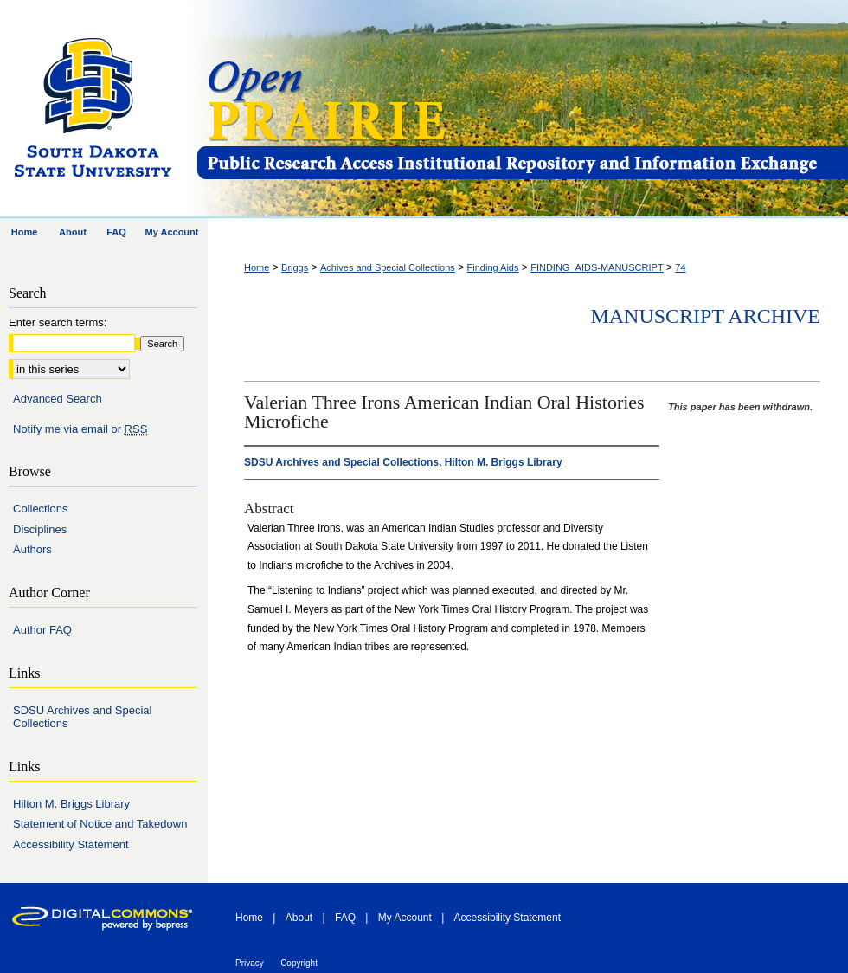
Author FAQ (42, 629)
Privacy (249, 963)
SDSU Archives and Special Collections (82, 717)
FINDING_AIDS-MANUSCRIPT (596, 267)
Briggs (294, 267)
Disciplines (40, 529)
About (299, 918)
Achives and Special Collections (387, 267)
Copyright (299, 963)
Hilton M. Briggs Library (71, 803)
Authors (32, 549)
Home (256, 267)
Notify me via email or (80, 429)
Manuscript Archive (705, 316)
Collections (40, 508)
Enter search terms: (57, 322)
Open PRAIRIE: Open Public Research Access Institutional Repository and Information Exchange (521, 109)
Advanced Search (57, 398)
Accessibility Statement (71, 844)
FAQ (345, 918)
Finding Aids (493, 267)
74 (680, 267)
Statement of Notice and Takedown (100, 823)
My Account (405, 918)
